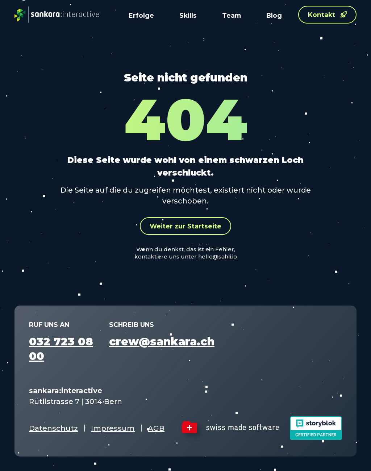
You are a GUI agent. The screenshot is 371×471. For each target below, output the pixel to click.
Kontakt (327, 14)
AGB (156, 428)
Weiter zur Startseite (185, 226)
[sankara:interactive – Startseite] (57, 15)
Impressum (113, 428)
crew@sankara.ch (161, 341)
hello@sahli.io (217, 256)
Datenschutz (53, 428)
